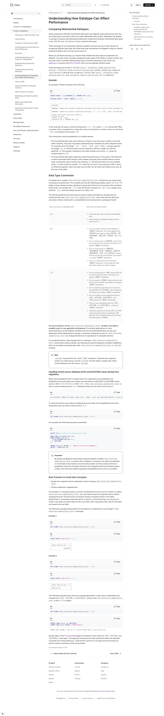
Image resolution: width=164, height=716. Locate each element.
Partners (104, 692)
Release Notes (19, 143)
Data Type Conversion (139, 24)
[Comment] (141, 49)
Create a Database (20, 31)
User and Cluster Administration (25, 130)
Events (77, 689)
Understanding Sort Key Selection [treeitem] (24, 70)
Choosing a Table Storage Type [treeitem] (27, 35)
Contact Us (104, 681)
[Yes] (132, 49)
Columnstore (20, 39)
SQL (51, 91)
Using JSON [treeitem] (19, 82)
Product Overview (55, 681)
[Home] (15, 5)
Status (51, 696)
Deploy (16, 23)
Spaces (77, 685)
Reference (17, 134)
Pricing (51, 689)
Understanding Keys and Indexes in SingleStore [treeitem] (24, 58)
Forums (77, 681)
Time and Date (70, 650)
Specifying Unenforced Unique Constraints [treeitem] (26, 109)
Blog (102, 685)
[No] (137, 49)
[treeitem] (25, 18)
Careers (103, 689)
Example (137, 21)
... (64, 13)
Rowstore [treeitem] (18, 53)
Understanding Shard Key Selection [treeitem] (25, 64)
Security (16, 139)
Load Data (17, 114)
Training (77, 692)
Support (16, 147)
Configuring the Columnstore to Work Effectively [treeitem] (27, 48)
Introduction (18, 19)
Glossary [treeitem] (16, 151)
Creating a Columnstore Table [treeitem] (26, 43)
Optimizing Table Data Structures (23, 103)
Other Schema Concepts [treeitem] (24, 92)
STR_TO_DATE (75, 63)
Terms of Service (106, 705)
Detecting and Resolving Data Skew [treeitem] (26, 97)
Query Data (17, 118)
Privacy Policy (93, 705)
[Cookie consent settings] (2, 713)
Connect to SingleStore (22, 27)
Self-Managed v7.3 (55, 13)
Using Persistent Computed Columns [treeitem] (25, 87)
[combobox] (131, 5)
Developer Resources (21, 126)
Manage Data (18, 122)
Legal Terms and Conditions (106, 712)
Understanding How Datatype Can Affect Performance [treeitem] (26, 77)
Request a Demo (54, 685)
